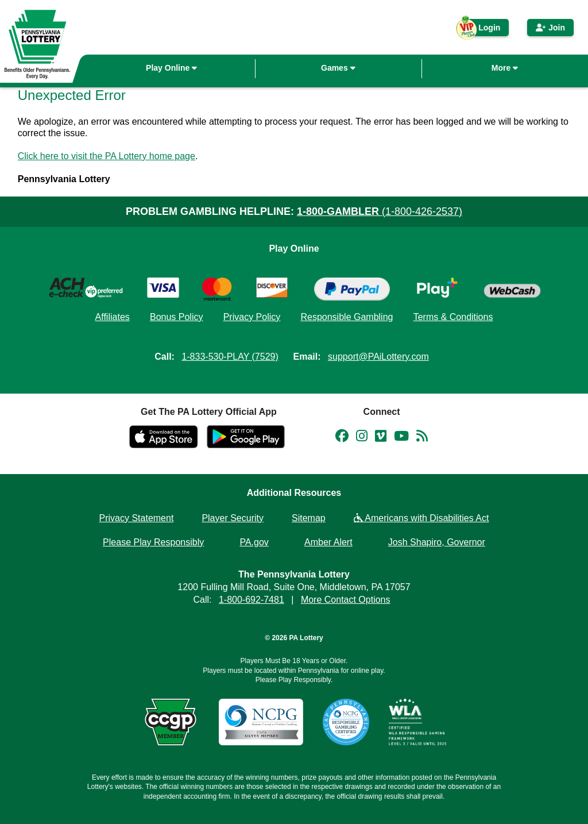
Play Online (171, 67)
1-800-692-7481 (251, 599)
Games (338, 67)
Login (483, 29)
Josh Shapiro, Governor (436, 542)
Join (550, 27)
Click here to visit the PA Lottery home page (106, 156)
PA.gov (253, 542)
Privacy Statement (136, 518)
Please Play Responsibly (153, 542)
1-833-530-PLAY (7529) (229, 356)
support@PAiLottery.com (378, 356)
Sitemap (309, 518)
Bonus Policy (176, 317)
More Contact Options (345, 599)
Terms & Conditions (453, 317)
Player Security (233, 518)
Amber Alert (328, 542)
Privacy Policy (252, 317)
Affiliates (112, 317)
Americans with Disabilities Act (421, 518)
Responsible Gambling (346, 317)
